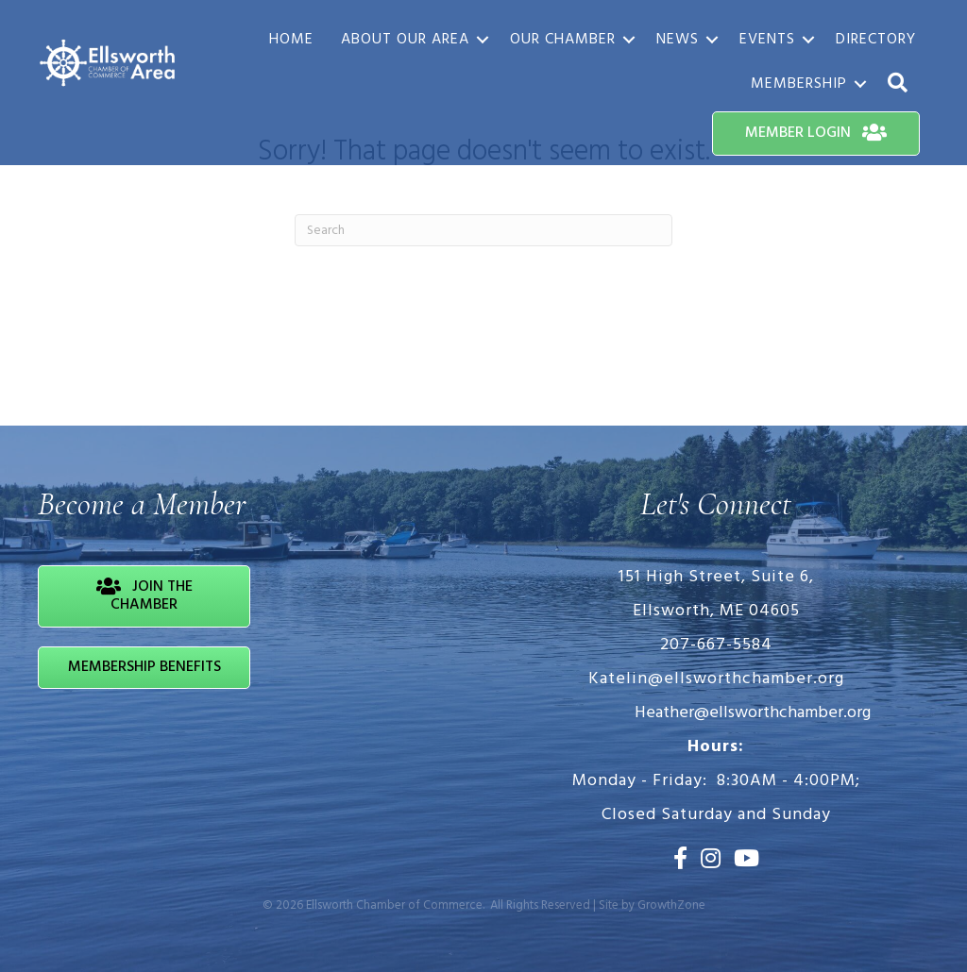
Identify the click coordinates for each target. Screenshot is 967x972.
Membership (799, 84)
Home (291, 39)
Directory (876, 39)
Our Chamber (563, 39)
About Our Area (405, 39)
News (677, 39)
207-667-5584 (716, 645)
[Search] (483, 230)
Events (767, 39)
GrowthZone (671, 905)
